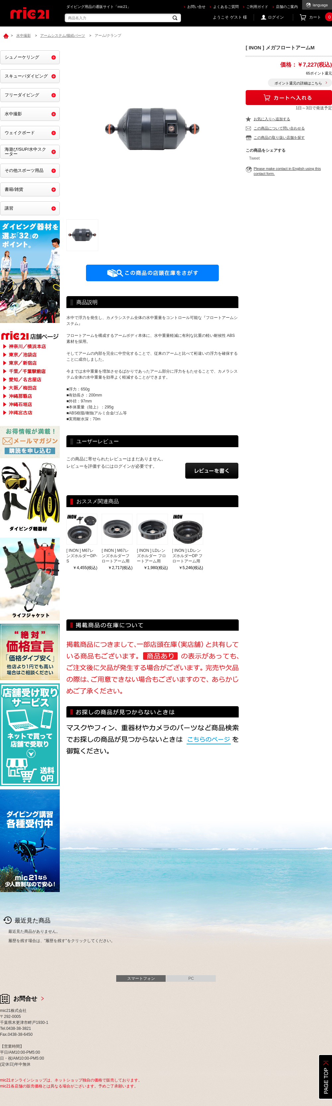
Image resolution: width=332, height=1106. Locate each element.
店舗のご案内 (287, 7)
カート (320, 17)
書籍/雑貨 (14, 189)
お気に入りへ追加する (272, 119)
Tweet (254, 158)
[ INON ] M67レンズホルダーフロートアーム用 (115, 555)
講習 (9, 208)
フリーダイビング (22, 94)
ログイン (276, 17)
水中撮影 (13, 113)
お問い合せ (196, 7)
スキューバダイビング (26, 76)
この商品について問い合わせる (279, 128)
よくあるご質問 (226, 7)
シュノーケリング (22, 57)
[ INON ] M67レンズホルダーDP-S (81, 555)
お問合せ (25, 998)
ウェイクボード (20, 132)
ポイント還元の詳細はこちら (298, 83)
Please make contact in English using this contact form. (287, 171)
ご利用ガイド (257, 7)
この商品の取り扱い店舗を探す (279, 137)
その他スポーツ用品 (24, 170)
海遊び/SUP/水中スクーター (25, 151)
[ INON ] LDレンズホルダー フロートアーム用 (151, 555)
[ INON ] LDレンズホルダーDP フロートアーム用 (187, 555)
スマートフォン (141, 978)
